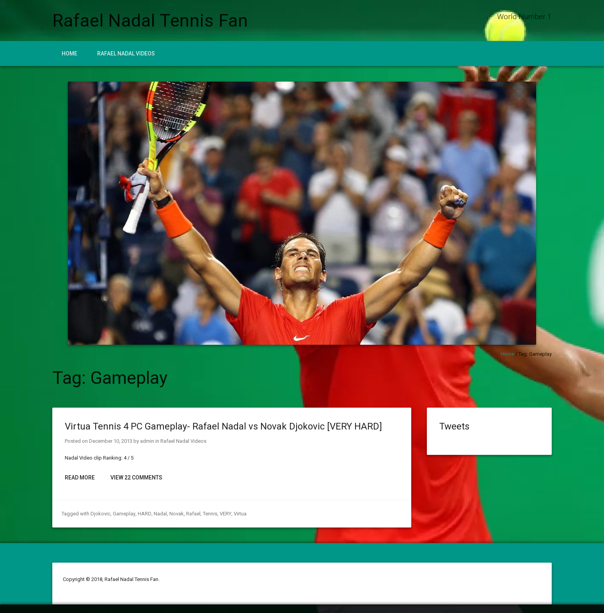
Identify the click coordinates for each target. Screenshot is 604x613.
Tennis (209, 514)
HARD (144, 514)
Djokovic (100, 514)
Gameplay (124, 514)
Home (69, 53)
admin (147, 441)
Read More (80, 477)
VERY (224, 514)
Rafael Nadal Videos (126, 53)
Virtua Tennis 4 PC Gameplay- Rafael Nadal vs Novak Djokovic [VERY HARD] (223, 426)
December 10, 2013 (110, 441)
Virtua (239, 514)
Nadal (159, 514)
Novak (176, 514)
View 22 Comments (136, 477)
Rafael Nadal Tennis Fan (150, 20)
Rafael (192, 514)
